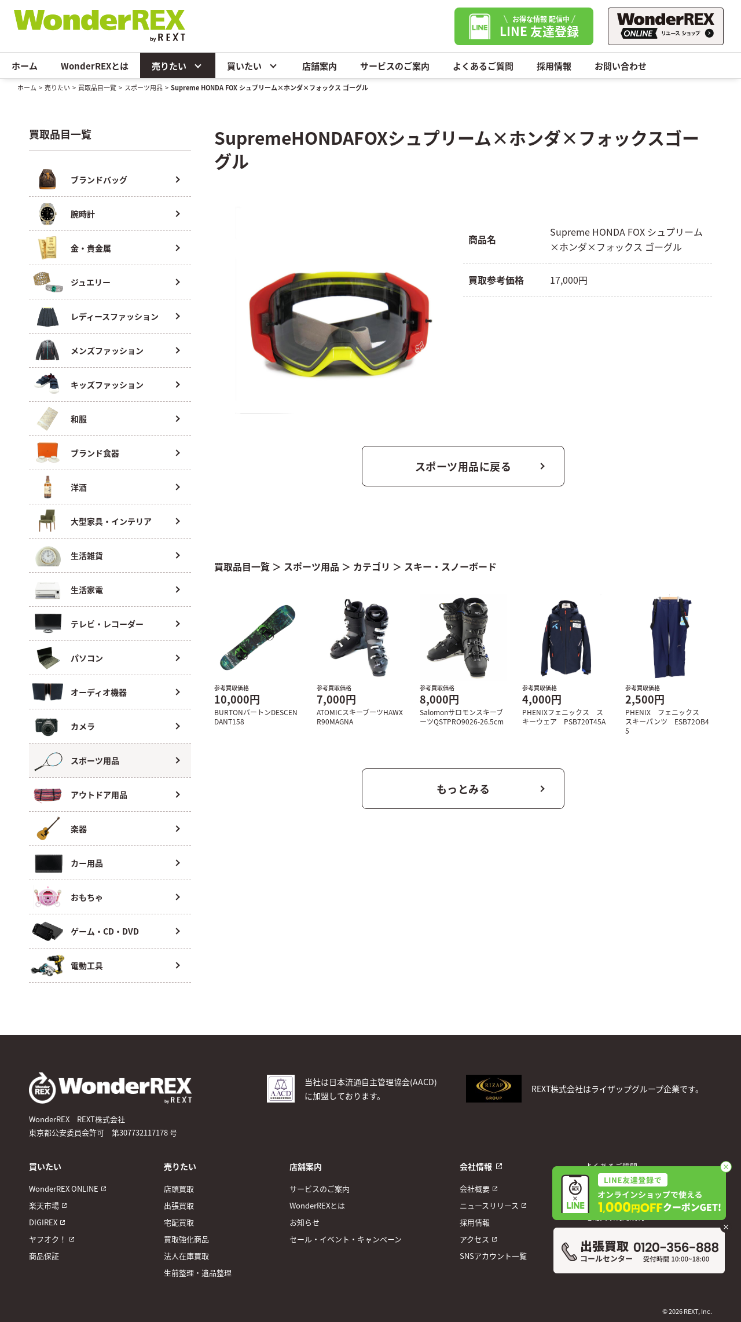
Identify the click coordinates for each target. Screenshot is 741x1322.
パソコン (87, 658)
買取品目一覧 (97, 87)
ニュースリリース (489, 1205)
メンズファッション (107, 350)
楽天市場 (44, 1205)
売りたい (178, 65)
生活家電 (87, 589)
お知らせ (304, 1222)
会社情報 (476, 1166)
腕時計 (83, 213)
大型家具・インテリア (111, 521)
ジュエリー (91, 282)
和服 (79, 418)
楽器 (79, 828)
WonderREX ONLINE (63, 1188)
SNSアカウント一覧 (493, 1255)
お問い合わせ (621, 66)
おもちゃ (87, 897)
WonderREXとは (95, 66)
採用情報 (554, 66)
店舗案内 (319, 66)
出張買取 (179, 1205)
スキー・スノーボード (450, 566)
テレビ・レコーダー (107, 623)
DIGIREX (43, 1222)
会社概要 (475, 1188)
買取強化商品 (186, 1238)
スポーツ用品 (143, 87)
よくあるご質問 (483, 66)
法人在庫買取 (186, 1255)
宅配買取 (179, 1222)
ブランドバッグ (99, 179)
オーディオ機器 (99, 692)
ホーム (25, 66)
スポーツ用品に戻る (463, 466)
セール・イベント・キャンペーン (345, 1238)
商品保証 (44, 1255)
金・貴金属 (91, 248)
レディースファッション (115, 316)
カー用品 (87, 863)
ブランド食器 (95, 453)
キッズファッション (107, 384)
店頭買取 (179, 1188)
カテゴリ (371, 566)
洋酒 (79, 487)
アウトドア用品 (99, 794)
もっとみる (463, 788)
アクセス (474, 1238)
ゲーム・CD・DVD (105, 931)
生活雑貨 (87, 555)
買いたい (253, 65)
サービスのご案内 (395, 66)
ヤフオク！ (48, 1238)
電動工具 (87, 965)
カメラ (83, 726)
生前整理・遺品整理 (198, 1272)
